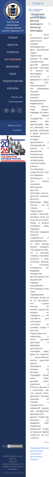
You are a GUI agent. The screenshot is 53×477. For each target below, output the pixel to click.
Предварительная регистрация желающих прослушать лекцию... (39, 453)
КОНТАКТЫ (13, 88)
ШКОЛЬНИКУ (12, 66)
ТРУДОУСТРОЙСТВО (13, 81)
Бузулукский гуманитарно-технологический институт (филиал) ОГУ (13, 26)
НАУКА (12, 73)
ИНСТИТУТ (12, 44)
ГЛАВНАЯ (13, 37)
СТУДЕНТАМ (13, 52)
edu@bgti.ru (13, 469)
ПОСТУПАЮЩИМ (12, 59)
